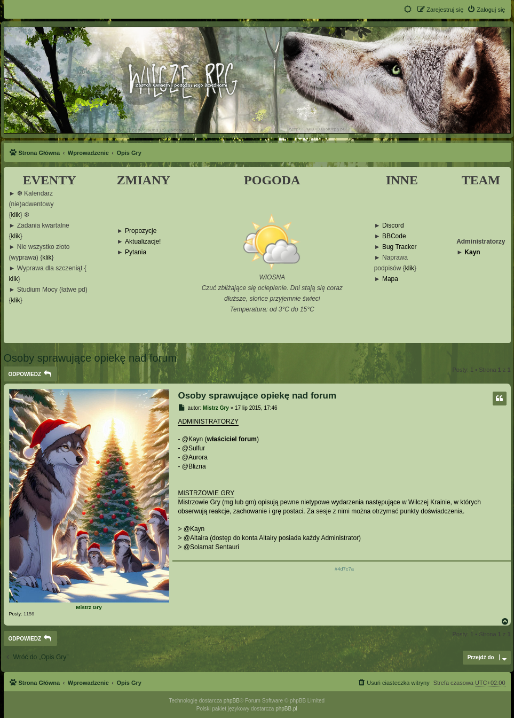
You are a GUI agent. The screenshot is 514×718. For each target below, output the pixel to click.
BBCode (394, 236)
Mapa (390, 279)
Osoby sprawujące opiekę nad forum (90, 358)
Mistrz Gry (88, 607)
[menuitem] (486, 9)
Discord (393, 225)
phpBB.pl (286, 709)
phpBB (232, 701)
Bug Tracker (399, 247)
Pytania (135, 252)
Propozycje (140, 231)
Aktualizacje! (143, 241)
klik (15, 215)
